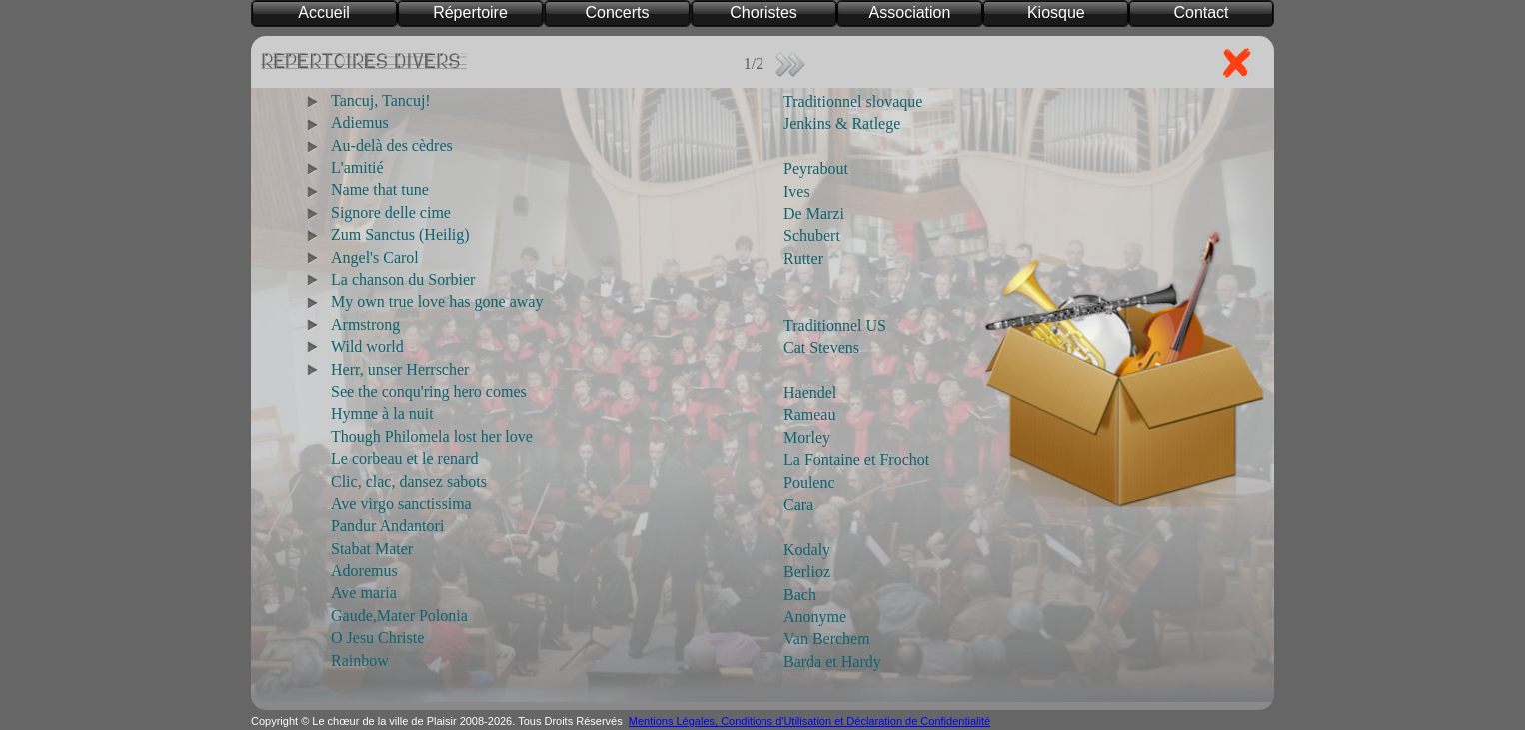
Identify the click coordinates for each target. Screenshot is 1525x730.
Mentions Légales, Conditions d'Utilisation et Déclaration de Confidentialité (809, 721)
